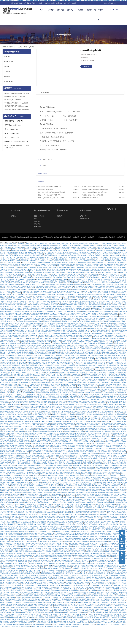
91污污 (40, 309)
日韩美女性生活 (119, 265)
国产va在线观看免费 (79, 286)
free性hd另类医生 (74, 516)
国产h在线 (39, 411)
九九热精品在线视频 (67, 326)
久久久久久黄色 (81, 348)
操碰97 (6, 538)
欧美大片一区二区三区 (113, 533)
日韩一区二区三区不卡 (12, 440)
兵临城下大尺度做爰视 (119, 323)
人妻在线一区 (11, 474)
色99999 (36, 430)
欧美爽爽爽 (88, 309)
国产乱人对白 (32, 340)
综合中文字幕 (112, 367)
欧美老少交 (116, 299)
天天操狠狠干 (26, 298)
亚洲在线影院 (79, 357)
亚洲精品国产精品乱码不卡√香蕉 (93, 431)
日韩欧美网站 (21, 560)
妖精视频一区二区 (41, 252)
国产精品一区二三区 (9, 452)
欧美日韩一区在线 (8, 546)
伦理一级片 (55, 624)
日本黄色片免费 (95, 277)
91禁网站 (74, 540)
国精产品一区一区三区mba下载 (90, 281)
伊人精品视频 (71, 489)
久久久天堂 (3, 614)
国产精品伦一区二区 (38, 293)
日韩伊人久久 (25, 247)
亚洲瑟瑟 (11, 436)
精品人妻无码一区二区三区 (32, 350)
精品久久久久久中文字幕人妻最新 (92, 315)
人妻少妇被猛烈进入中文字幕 (17, 281)
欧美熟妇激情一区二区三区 (18, 365)
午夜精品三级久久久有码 (32, 301)
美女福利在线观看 (29, 472)
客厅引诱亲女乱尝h (117, 622)
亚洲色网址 (89, 284)
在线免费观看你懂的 (40, 362)
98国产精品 (68, 540)
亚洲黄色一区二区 (46, 585)
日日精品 (90, 337)
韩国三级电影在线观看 (38, 289)
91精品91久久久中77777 (78, 394)
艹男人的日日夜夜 (69, 382)
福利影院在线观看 (62, 279)
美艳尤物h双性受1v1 (39, 345)
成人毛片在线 (31, 416)
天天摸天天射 (90, 364)
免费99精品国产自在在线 (13, 347)
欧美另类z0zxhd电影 (86, 389)
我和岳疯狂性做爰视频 (27, 587)
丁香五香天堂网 (101, 528)
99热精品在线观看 (115, 474)
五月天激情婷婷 (7, 293)
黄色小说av (66, 436)
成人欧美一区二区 (64, 435)
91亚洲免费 (16, 245)
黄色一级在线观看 (75, 480)
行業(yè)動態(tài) (84, 218)
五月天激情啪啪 (78, 338)
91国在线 (55, 467)
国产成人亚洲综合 (47, 271)
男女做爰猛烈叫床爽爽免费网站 (54, 369)
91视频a (97, 467)
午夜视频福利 (77, 519)
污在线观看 (11, 534)
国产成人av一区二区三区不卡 (72, 490)
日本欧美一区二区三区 (23, 470)
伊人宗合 (11, 553)
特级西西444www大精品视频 (32, 560)
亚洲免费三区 (77, 455)
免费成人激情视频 (12, 313)
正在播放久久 (113, 582)
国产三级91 (16, 264)
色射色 (22, 375)
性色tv (39, 262)
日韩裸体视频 (111, 416)
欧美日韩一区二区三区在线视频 (89, 362)
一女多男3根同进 (80, 548)
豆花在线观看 (104, 306)
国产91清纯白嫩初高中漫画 (117, 377)
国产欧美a (33, 392)
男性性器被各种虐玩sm (84, 396)
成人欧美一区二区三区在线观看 (27, 567)
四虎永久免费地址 (54, 315)
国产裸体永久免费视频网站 (9, 438)
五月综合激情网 (30, 394)
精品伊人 (121, 479)
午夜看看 (58, 409)
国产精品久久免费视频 (38, 330)
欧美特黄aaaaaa (56, 333)
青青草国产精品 (20, 458)
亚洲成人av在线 (29, 264)
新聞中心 (70, 10)
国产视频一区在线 (59, 318)
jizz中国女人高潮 (109, 506)
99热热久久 (107, 347)
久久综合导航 (116, 384)
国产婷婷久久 (77, 311)
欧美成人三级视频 (19, 457)
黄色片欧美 (95, 621)
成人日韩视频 (91, 330)
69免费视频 (53, 265)
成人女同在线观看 (12, 335)
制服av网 (27, 392)
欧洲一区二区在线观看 (67, 272)
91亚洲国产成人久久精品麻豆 (50, 502)
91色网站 (7, 514)
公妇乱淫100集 (75, 355)
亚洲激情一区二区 (106, 418)
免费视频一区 (94, 313)
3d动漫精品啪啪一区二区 (35, 304)
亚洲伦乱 (59, 252)
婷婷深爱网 (115, 430)
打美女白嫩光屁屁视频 (59, 367)
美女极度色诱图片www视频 (75, 563)
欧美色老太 (96, 257)
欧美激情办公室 (72, 262)
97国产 (119, 529)
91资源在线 (109, 345)
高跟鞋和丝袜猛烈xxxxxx (119, 298)
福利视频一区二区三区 (43, 296)
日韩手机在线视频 (79, 431)
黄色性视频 (93, 562)
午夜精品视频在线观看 (27, 546)
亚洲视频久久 (85, 375)
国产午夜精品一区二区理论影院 (59, 453)
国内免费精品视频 (92, 533)
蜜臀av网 (4, 345)
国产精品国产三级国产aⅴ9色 (17, 309)
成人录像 (72, 331)
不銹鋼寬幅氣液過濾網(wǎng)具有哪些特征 (17, 103)
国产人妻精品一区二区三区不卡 (48, 250)
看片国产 (114, 406)
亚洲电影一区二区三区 (36, 355)
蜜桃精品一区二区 (6, 392)
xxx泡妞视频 (112, 480)
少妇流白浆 (25, 551)
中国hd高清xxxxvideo (21, 465)
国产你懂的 (57, 606)
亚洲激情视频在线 (103, 313)
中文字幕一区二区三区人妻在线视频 (69, 365)
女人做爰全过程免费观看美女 (26, 245)
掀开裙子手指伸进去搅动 (105, 299)
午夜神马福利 (35, 299)
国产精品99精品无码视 (8, 287)
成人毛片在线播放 (14, 518)
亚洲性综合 (56, 435)
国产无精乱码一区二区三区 (74, 260)
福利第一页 (49, 328)
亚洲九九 (94, 614)
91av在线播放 (7, 254)
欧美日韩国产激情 (51, 472)
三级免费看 (111, 391)
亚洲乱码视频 (99, 249)
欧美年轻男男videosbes (80, 592)
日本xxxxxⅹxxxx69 (51, 470)
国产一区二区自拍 (102, 335)
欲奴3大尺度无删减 (107, 531)
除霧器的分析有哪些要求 (90, 198)
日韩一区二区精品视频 (62, 424)
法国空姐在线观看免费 (119, 345)
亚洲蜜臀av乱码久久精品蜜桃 (10, 252)
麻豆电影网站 (63, 448)
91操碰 (60, 340)
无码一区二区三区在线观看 (53, 343)
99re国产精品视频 (4, 318)
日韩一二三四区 (77, 494)
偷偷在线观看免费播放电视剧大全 (111, 320)
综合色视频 (110, 362)
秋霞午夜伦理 (24, 269)
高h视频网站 (57, 430)
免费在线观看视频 (109, 408)
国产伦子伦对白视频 (69, 431)
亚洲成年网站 (18, 480)
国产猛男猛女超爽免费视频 (37, 375)
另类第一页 (104, 477)
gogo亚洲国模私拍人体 (21, 446)
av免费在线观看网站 (5, 374)
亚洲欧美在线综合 (40, 279)
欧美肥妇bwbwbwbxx (23, 424)
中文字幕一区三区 (82, 457)
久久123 (117, 372)
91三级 (41, 284)
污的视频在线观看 (118, 413)
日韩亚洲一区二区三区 (77, 249)
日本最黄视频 (60, 485)
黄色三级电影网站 (15, 375)
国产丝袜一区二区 (46, 333)
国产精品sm (17, 401)
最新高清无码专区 (106, 279)
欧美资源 (31, 419)
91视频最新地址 (69, 367)
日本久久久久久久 (30, 433)
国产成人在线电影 (96, 279)
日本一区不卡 (36, 612)
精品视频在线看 (114, 468)
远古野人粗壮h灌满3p (85, 247)
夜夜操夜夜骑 (3, 534)
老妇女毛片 (40, 597)
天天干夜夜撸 (45, 323)
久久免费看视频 (11, 399)
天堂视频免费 (113, 463)
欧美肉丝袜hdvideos (37, 455)
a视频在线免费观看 (43, 331)
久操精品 (13, 465)
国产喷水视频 (44, 489)
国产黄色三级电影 (47, 504)
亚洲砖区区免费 (89, 595)
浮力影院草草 (120, 443)
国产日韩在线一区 (52, 577)
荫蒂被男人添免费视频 (110, 551)
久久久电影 (3, 360)
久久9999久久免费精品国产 (114, 484)
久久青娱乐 (34, 313)
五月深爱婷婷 (83, 254)
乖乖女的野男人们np (5, 271)
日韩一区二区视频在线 (19, 331)
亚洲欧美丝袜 (32, 468)
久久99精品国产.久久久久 (45, 257)
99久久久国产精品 (20, 430)
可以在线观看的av (44, 301)
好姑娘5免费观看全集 (17, 468)
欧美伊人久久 (35, 284)
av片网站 (6, 521)
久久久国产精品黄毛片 (24, 578)
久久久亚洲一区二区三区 (43, 265)
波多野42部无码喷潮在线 (105, 374)
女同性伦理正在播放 (53, 433)
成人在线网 (87, 282)
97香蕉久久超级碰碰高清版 (87, 546)
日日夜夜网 (46, 287)
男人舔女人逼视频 (27, 399)
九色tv (96, 272)
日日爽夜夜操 (76, 568)
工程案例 (79, 10)
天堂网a (41, 514)
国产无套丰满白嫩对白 (95, 296)
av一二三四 (38, 316)
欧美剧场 (64, 262)
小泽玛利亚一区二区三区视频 (97, 282)
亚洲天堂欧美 (79, 507)
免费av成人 (112, 392)
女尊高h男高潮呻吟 (35, 480)
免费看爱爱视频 (48, 492)
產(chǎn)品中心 (61, 15)
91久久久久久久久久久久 (111, 441)
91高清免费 (122, 299)
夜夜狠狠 (6, 369)
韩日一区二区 (96, 303)
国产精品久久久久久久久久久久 (94, 416)
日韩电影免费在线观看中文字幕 (60, 499)
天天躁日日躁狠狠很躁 (32, 365)
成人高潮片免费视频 (49, 311)
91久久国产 (96, 286)
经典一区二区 (10, 512)
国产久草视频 (17, 316)
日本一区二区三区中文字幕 (15, 274)
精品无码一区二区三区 (40, 328)
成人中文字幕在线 (17, 408)
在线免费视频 (40, 311)
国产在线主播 (12, 352)
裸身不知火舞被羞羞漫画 (7, 330)
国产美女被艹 (93, 597)
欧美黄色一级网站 (78, 282)
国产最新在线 (59, 408)
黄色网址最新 (17, 379)
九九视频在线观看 (54, 487)
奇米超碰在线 (100, 587)
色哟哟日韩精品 (42, 512)
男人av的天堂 (55, 440)
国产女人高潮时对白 (109, 364)
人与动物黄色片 (111, 548)
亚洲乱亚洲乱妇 (60, 528)
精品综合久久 (113, 286)
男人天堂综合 (103, 370)
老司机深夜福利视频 (106, 311)
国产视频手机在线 (46, 423)
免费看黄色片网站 (56, 585)
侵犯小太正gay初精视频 (64, 359)
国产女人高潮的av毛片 (103, 409)
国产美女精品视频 (16, 293)
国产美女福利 (27, 514)
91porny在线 (58, 304)
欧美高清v (83, 490)
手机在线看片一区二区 (6, 450)
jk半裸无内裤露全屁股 (21, 599)
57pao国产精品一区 (34, 260)
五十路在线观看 (63, 489)
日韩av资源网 (97, 485)
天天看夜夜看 (62, 450)
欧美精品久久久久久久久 (77, 575)
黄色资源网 (15, 406)
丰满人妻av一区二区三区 (120, 342)
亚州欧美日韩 (5, 490)
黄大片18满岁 (52, 287)
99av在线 (47, 567)
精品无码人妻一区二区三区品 (18, 411)
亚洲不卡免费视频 (63, 538)
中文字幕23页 (111, 414)
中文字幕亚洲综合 (84, 597)
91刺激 (57, 247)
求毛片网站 (33, 600)
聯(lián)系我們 (98, 15)
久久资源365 (69, 597)
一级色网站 (105, 296)
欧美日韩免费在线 (21, 321)
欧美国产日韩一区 (62, 301)
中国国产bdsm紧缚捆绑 (41, 406)
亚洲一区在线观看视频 (65, 375)
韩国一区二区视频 (66, 409)
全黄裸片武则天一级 (27, 320)
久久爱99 (46, 381)
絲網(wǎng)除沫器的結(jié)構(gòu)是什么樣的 (51, 198)
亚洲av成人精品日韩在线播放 (82, 460)
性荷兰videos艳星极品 (79, 284)
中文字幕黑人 (73, 462)
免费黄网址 (6, 428)
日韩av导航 (122, 359)
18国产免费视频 (121, 262)
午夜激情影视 (109, 528)
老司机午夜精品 (7, 365)
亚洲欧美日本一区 (96, 348)
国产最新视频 (56, 560)
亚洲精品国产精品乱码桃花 (71, 626)
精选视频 (73, 323)
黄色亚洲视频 (18, 399)
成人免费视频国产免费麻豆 (25, 519)
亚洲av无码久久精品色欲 (24, 296)
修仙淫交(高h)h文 (57, 436)
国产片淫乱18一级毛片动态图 (19, 389)
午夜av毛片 (80, 392)
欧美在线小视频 (17, 546)
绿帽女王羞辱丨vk (96, 323)
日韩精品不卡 (106, 545)
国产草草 (49, 259)
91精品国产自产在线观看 (88, 252)
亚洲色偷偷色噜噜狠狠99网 (20, 492)
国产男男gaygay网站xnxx (39, 479)
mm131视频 (84, 274)
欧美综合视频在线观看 (105, 556)
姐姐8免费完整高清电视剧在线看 (84, 271)
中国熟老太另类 (95, 350)
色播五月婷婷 (68, 511)
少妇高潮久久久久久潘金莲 (29, 311)
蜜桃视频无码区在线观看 (118, 311)
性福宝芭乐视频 (6, 567)
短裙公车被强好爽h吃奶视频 (40, 255)
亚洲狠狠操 (119, 616)
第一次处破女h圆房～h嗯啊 (116, 306)
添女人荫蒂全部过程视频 (66, 551)
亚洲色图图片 (109, 455)
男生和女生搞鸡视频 (37, 475)
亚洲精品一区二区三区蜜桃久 (63, 249)
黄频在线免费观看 (78, 245)
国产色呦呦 (82, 604)
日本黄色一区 (117, 382)
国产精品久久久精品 (100, 255)
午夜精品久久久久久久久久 (107, 360)
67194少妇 (102, 257)
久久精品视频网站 (43, 374)
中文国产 (88, 348)
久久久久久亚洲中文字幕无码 (61, 458)
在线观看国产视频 (57, 550)
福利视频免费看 (84, 355)
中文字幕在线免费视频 (50, 293)
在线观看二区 (43, 260)
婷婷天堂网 (118, 587)
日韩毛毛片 (99, 293)
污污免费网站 (69, 286)
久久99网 (110, 308)
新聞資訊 (85, 210)
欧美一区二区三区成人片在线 (7, 565)
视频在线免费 (38, 543)
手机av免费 (55, 299)
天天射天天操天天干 (34, 382)
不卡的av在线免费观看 (95, 436)
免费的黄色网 (17, 404)
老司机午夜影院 (4, 553)
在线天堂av (79, 313)
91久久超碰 (34, 550)
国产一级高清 (35, 514)
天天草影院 (121, 252)
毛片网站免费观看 (90, 321)
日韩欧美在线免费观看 (84, 553)
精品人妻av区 (30, 406)
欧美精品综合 (111, 370)
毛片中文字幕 (80, 524)
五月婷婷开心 (58, 531)
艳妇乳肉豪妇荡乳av (76, 281)
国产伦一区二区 (99, 543)
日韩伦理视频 (75, 247)
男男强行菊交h (55, 394)
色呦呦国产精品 (17, 276)
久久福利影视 (31, 487)
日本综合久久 (115, 401)
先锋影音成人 (49, 360)
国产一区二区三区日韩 (58, 271)
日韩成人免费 (68, 306)
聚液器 (36, 218)
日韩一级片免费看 (39, 277)
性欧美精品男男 (119, 381)
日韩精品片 (122, 597)
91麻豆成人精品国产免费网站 (92, 428)
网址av (8, 370)
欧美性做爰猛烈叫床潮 (115, 485)
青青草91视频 (32, 551)
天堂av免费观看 (6, 250)
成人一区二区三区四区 (114, 330)
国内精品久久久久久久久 (28, 316)
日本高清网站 (25, 585)
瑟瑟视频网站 (53, 286)
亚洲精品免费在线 (110, 387)
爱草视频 (98, 624)
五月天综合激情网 (111, 262)
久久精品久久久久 (64, 414)
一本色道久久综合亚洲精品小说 (65, 287)
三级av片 (12, 446)
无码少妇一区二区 (11, 321)
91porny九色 (6, 265)
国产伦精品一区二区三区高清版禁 (73, 318)
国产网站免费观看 (83, 607)
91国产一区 (64, 418)
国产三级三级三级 (119, 438)
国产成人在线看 (100, 408)
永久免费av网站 (116, 418)
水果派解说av (53, 582)
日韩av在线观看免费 (16, 370)
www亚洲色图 (42, 528)
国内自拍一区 (90, 255)
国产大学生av (17, 436)
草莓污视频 (38, 445)
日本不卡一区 (48, 436)
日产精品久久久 (18, 553)
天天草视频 (45, 441)
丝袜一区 (15, 409)
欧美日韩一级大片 (63, 299)
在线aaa (62, 296)
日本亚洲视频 (123, 328)
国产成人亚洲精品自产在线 (47, 338)
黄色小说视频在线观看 (45, 353)
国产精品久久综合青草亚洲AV (22, 512)
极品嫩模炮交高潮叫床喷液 (48, 572)
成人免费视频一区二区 (40, 472)
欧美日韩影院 (82, 565)
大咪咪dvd (10, 337)
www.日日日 (40, 313)
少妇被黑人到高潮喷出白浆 (69, 328)
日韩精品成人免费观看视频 (102, 359)
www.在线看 (59, 362)
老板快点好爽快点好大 (104, 468)
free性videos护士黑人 (58, 504)
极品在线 (124, 382)
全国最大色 (87, 374)
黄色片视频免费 (102, 536)
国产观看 (12, 540)
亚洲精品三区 (44, 276)
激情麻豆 (11, 377)
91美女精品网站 (43, 518)
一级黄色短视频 (88, 426)
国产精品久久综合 (48, 367)
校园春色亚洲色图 (86, 397)
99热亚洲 (37, 567)
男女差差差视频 (83, 411)
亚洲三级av (118, 360)
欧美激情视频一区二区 (26, 357)
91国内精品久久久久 (56, 357)
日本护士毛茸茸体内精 (117, 389)
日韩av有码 (109, 584)
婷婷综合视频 (96, 306)
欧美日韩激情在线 (61, 379)
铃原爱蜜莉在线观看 (36, 462)
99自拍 (119, 538)
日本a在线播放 (52, 364)
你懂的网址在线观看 (57, 423)
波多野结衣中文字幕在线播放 (12, 260)
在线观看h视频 (62, 578)
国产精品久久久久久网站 (72, 484)
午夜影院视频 (18, 614)
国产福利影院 (26, 534)
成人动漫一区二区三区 (22, 352)
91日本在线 (109, 369)
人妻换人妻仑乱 (87, 406)
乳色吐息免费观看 (90, 580)
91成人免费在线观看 (107, 606)
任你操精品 (76, 272)
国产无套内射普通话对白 (43, 392)
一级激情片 (48, 382)
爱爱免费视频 (80, 616)
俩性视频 (5, 448)
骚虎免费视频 (88, 276)
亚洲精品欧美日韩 (114, 612)
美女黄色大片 (110, 578)
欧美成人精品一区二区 (58, 562)
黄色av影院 (117, 492)
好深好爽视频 (100, 269)
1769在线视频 (8, 264)
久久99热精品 (66, 370)
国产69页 (26, 468)
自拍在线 (52, 477)
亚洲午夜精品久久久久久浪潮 (52, 418)
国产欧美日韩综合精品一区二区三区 (40, 315)
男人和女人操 (25, 480)
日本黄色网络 (53, 301)
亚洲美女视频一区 (55, 392)
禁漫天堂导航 (64, 337)
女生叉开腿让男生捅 (48, 519)
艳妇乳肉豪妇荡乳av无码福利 (56, 276)
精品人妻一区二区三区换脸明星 (118, 501)
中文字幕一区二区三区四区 (107, 274)
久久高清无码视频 (96, 406)
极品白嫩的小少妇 (45, 448)
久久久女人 (51, 575)
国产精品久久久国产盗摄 (72, 379)
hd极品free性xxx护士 (111, 529)
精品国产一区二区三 (5, 497)
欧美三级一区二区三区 (22, 438)
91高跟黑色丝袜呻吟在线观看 (98, 262)
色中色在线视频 (66, 265)
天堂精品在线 (80, 408)
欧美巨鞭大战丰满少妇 (13, 259)
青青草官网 (68, 296)
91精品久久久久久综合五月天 (104, 589)
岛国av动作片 (5, 484)
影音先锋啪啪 (7, 391)
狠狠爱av (10, 245)
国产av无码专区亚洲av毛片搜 (62, 281)
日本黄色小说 (30, 277)
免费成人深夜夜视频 (7, 303)
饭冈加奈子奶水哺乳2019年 (23, 565)
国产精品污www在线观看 (14, 343)
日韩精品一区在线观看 (38, 418)
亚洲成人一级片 (35, 626)
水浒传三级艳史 (26, 343)
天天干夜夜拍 (114, 293)
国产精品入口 (43, 577)
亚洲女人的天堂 (24, 518)
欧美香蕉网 (124, 418)
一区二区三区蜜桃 (73, 337)
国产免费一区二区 (73, 309)
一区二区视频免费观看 (85, 484)
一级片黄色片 (86, 370)
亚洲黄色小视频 (37, 294)
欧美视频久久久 (96, 308)
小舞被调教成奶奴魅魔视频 (48, 281)
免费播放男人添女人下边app (27, 259)
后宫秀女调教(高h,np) (55, 348)
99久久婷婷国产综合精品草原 (96, 355)
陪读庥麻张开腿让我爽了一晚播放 (69, 619)
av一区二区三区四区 (60, 254)
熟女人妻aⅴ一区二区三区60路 (79, 330)
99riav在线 (98, 311)
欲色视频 (105, 416)
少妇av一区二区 (80, 582)
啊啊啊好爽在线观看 (106, 499)
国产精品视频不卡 (16, 304)
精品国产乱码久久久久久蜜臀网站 (51, 272)
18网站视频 (36, 577)
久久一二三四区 (35, 372)
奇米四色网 (106, 309)
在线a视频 (29, 347)
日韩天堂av (103, 419)
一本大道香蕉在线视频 (119, 337)
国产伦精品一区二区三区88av (83, 323)
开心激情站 (10, 276)
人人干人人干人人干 (61, 311)
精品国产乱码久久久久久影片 (20, 286)
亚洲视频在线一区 (18, 255)
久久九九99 (8, 291)
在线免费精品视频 (65, 264)
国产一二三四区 (105, 575)
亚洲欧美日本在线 (17, 282)
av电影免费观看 (35, 458)
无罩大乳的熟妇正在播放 (17, 514)
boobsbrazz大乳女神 (106, 624)
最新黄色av (11, 247)
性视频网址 (82, 250)
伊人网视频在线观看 (44, 457)
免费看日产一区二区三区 (18, 254)
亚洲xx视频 (62, 269)
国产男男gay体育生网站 (18, 249)
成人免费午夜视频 (6, 249)
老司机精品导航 (75, 402)
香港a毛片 (83, 572)
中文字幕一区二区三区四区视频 (100, 247)
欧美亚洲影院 (69, 523)
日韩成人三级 (75, 556)
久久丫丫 (104, 325)
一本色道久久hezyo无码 (116, 433)
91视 (64, 496)
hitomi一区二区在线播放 (43, 384)
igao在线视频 (118, 621)
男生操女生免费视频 (80, 294)
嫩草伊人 (110, 281)
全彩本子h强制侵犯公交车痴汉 (28, 463)
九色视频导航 (72, 465)
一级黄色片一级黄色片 (11, 424)
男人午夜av (87, 443)
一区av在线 (39, 502)
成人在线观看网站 (32, 606)
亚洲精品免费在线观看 (36, 271)
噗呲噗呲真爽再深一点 (26, 284)
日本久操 (42, 298)
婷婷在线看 (28, 475)
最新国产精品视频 (11, 301)
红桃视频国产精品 (104, 286)
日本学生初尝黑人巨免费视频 (105, 267)
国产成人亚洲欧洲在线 (114, 247)
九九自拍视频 (29, 345)
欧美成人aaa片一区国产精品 (25, 418)
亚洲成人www (6, 570)
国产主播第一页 (116, 556)
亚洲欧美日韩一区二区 (16, 485)
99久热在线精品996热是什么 (38, 343)
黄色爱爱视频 (109, 492)
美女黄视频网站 (69, 452)
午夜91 (52, 313)
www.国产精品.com (100, 287)
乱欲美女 (54, 298)
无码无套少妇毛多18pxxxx (61, 507)
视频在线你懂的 (32, 359)
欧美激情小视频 (122, 269)
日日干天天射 (18, 315)
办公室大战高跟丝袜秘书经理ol (101, 497)
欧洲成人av (59, 370)
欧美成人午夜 (25, 271)
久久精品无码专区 (83, 365)
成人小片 (22, 267)
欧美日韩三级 (64, 416)
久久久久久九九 (23, 611)
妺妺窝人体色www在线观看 (15, 421)
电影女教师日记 (47, 475)
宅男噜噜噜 (6, 509)
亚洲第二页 (92, 521)
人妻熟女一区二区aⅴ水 (76, 352)
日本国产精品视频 (14, 428)
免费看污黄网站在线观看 (10, 279)
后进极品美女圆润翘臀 (82, 384)
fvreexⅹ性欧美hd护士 (70, 271)
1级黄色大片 (66, 331)
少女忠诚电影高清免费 (42, 318)
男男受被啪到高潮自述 (34, 572)
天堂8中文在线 (60, 455)
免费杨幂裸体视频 (60, 494)
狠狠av (47, 497)
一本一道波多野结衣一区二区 (42, 377)
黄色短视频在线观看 (29, 414)
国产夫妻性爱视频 (106, 406)
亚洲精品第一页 (86, 418)
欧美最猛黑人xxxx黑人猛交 (7, 457)
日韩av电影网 (108, 560)
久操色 (97, 252)
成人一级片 (106, 463)
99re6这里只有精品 (5, 465)
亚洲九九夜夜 (122, 279)
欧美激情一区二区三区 (38, 477)
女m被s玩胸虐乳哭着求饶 (67, 353)
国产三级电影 (56, 402)
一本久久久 (50, 468)
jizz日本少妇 (43, 435)
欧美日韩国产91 (116, 426)
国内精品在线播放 (46, 294)
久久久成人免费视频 (68, 423)
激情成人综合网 (48, 277)
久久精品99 (123, 492)
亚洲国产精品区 (73, 387)
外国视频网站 (35, 250)
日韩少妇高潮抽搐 (94, 299)
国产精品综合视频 (14, 382)
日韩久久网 (11, 441)
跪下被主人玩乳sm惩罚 (100, 345)
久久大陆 (19, 494)
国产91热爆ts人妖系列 (85, 409)
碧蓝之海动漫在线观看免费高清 (95, 294)
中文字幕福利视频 (106, 348)
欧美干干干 (23, 573)
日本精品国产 (67, 386)
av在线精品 (35, 521)
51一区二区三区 (39, 335)
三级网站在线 (48, 446)
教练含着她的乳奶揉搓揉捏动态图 (62, 277)
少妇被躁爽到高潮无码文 (28, 494)
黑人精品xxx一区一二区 (28, 370)
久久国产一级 (13, 296)
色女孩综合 (54, 377)
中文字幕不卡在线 (62, 257)
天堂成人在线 (23, 257)
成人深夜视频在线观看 (41, 433)
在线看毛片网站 (35, 298)
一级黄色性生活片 (76, 289)
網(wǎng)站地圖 (108, 3)
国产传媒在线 (117, 408)
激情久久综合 (67, 247)
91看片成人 (120, 406)
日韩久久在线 (14, 325)
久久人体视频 (93, 482)
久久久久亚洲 (89, 259)
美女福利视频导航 (27, 291)
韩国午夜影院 (13, 323)
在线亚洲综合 (41, 360)
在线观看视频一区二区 (92, 565)
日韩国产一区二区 (70, 496)
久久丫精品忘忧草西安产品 (13, 359)
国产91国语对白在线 (38, 347)
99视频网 (30, 293)
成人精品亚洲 (51, 401)
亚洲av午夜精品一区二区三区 (25, 328)
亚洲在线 (120, 516)
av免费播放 (45, 364)
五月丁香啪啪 (80, 276)
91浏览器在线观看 (11, 364)
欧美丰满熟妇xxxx (4, 494)
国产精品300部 (26, 315)
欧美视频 (57, 338)
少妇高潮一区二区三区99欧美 (97, 567)
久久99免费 (99, 320)
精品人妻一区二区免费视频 (32, 431)
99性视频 (61, 536)
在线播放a (85, 343)
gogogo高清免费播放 (83, 381)
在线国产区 (119, 282)
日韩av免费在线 (9, 342)
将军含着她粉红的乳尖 (31, 267)
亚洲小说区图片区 (85, 482)
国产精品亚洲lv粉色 (86, 545)
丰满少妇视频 (79, 316)
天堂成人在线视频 (10, 433)
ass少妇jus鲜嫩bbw (47, 619)
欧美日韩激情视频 (101, 584)
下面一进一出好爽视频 (39, 282)
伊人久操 (108, 260)
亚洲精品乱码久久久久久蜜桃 (34, 609)
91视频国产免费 (51, 396)
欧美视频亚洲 (81, 550)
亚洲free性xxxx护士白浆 (76, 333)
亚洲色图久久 (104, 428)
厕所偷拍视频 (45, 326)
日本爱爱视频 (26, 553)
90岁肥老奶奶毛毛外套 (67, 320)
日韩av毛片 (100, 516)
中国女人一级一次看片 (56, 443)
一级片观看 (123, 309)
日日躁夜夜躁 (32, 342)
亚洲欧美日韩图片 (113, 313)
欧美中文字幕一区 (8, 372)
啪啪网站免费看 (30, 377)
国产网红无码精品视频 (51, 452)
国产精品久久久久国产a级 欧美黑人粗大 (88, 570)
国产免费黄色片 (14, 617)
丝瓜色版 (24, 362)
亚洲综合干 (23, 347)
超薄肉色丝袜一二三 (14, 538)
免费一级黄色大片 (49, 612)
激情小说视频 (3, 245)
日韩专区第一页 (83, 337)
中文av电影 (73, 313)
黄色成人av (9, 360)
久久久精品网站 (61, 526)
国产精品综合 (57, 445)
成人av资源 (65, 482)
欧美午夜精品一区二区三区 (36, 404)
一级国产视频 (36, 399)
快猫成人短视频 (118, 318)
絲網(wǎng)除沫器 (29, 47)
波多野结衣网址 (103, 252)
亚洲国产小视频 (29, 536)
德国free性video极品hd (47, 245)
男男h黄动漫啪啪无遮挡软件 (100, 289)
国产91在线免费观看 (65, 487)
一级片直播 (16, 257)
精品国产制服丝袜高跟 (31, 331)
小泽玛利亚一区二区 (111, 563)
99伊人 (4, 255)
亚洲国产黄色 (93, 516)
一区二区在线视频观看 (65, 394)
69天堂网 (21, 287)
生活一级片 (19, 413)
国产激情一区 (3, 335)
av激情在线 (22, 496)
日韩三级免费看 (105, 353)
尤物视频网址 (55, 387)
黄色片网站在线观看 (56, 399)
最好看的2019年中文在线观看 (59, 294)
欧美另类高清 (24, 342)
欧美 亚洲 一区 (72, 267)
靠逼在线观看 (76, 474)
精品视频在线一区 (65, 333)
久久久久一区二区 (84, 382)
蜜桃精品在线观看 (42, 565)
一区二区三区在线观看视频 (100, 265)
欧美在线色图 (68, 536)
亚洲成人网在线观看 (68, 282)
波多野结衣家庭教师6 (14, 333)
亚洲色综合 (63, 484)
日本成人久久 (114, 331)
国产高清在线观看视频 (64, 274)
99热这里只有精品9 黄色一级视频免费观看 (101, 424)
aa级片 (16, 287)
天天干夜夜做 (106, 399)
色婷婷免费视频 (110, 250)
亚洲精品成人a (74, 550)
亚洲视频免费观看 (98, 340)
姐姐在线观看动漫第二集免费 (55, 541)
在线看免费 (22, 252)
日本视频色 (38, 440)
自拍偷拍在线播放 (111, 523)
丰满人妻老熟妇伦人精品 (82, 299)
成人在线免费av (41, 594)
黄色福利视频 (11, 597)
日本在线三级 (85, 622)
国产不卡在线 (65, 342)
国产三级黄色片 (110, 287)
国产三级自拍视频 (116, 303)
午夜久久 (113, 545)
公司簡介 (13, 216)
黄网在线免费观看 (64, 440)
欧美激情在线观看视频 (94, 360)
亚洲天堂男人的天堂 (30, 249)
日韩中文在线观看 (70, 384)
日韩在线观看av (47, 602)
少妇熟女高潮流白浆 (15, 607)
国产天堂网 (56, 536)
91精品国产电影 (35, 306)
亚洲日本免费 (30, 362)
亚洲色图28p (25, 304)
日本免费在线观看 (103, 367)
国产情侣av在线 (122, 394)
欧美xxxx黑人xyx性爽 (92, 423)
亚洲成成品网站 (99, 465)
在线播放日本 (105, 518)
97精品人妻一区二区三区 (69, 298)
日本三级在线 (120, 367)
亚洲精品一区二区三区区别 (77, 264)
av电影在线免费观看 (69, 485)
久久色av (105, 448)
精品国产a (81, 309)
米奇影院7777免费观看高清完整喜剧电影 (71, 291)
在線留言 (89, 10)
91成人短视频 (19, 577)
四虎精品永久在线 (44, 408)
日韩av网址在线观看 (48, 291)
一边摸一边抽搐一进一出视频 (26, 428)
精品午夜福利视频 (118, 308)
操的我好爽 (94, 301)
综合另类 (19, 362)
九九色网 (101, 277)
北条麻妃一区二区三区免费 (25, 409)
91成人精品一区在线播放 (18, 445)
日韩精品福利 (70, 311)
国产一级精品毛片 (57, 328)
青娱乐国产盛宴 (95, 370)
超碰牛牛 (84, 289)
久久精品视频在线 (51, 252)
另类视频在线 (109, 318)
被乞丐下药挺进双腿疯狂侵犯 (27, 484)
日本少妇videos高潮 (71, 269)
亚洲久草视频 (4, 343)
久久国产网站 (69, 533)
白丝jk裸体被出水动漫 (77, 374)
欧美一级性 (29, 474)
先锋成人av (92, 506)
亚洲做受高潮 (11, 529)
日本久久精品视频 (94, 455)
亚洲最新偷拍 (81, 303)
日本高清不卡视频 (117, 350)
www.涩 (104, 436)
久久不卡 (15, 504)
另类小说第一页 (93, 267)
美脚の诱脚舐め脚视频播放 (106, 490)
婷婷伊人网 (48, 624)
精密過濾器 (37, 221)
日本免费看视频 (39, 254)
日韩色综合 (3, 301)
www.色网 (62, 384)
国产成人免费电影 (97, 284)
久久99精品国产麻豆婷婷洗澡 (71, 411)
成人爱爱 (57, 384)
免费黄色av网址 (89, 345)
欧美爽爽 (100, 309)
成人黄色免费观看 (55, 448)
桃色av (42, 567)
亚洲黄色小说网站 (87, 298)
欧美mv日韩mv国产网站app (40, 511)
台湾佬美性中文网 (56, 342)
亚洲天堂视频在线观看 (57, 355)
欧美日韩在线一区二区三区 (31, 457)
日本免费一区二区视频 (99, 352)
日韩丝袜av (41, 555)
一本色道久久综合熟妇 (87, 497)
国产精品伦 (48, 269)
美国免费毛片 (82, 277)
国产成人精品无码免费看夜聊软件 (10, 595)
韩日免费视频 (64, 343)
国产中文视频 (103, 472)
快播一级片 (86, 245)
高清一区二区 (13, 402)
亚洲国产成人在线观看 (41, 259)
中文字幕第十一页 (32, 384)
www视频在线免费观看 (61, 396)
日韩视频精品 (105, 404)
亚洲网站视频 (7, 277)
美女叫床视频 (111, 381)
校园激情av (66, 602)
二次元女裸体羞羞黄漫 (102, 365)
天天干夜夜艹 (61, 577)
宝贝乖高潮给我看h (30, 279)
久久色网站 (49, 279)
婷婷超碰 (55, 578)
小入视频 (70, 245)
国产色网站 (23, 490)
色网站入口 (102, 260)
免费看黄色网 (24, 260)
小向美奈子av (56, 255)
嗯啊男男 (2, 453)
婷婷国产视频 (94, 492)
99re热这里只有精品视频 (76, 512)
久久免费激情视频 (65, 589)
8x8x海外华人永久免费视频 (102, 599)
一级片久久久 (7, 389)
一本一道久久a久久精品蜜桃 (62, 313)
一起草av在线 (105, 433)
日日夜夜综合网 (69, 562)
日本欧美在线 (55, 565)
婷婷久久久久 (38, 599)
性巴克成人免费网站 (78, 585)
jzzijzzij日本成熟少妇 (107, 284)
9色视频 (21, 360)
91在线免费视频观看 (6, 460)
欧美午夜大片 (62, 594)
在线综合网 (23, 501)
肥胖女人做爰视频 (61, 325)
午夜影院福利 (96, 426)
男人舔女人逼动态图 (115, 294)
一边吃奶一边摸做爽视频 (25, 325)
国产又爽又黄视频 (72, 558)
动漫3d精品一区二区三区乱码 (99, 524)
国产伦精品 (38, 245)
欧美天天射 (115, 355)
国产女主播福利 (27, 299)
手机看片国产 (106, 293)
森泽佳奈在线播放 (69, 519)
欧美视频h (27, 355)
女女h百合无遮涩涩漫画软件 (87, 369)
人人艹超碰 (59, 282)
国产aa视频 (122, 499)
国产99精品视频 (74, 440)
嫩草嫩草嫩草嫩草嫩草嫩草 (97, 446)
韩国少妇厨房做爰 (4, 281)
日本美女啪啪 (22, 609)
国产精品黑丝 (59, 345)
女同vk (87, 394)
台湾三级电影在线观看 (19, 303)
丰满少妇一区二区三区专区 (88, 413)
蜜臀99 (68, 624)
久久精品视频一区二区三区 (99, 578)
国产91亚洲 (117, 254)
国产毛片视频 (123, 267)
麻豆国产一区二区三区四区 (11, 423)
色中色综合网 (59, 548)
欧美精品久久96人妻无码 (102, 612)
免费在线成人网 (73, 433)
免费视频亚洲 (80, 345)
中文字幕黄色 (119, 411)
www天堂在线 (11, 458)
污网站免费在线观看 (15, 490)
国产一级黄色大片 (110, 282)
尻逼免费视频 (96, 291)
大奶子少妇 (80, 315)
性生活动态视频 (59, 612)
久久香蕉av (93, 555)
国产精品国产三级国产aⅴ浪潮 (24, 526)
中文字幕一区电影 (41, 468)
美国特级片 (76, 580)
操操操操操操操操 (29, 272)
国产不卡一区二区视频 (25, 250)
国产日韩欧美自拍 (21, 301)
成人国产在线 (104, 308)
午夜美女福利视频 (90, 250)
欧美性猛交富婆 (8, 624)
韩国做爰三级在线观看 (65, 289)
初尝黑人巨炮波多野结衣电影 (99, 475)
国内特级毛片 (111, 265)
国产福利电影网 (116, 259)
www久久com (28, 330)
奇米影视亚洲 (115, 277)
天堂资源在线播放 (30, 281)
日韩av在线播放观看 (97, 333)
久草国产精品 (74, 265)
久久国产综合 (71, 424)
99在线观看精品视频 (30, 252)
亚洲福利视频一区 (43, 523)
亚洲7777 (14, 414)
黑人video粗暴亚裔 (11, 320)
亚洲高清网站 (71, 460)
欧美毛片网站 (82, 391)
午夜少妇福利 (111, 487)
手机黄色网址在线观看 (95, 245)
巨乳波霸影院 (35, 474)
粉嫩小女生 (29, 321)
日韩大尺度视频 (72, 255)
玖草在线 (60, 298)
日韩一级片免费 (12, 448)
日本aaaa (110, 435)
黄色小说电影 (12, 367)
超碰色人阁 (47, 514)
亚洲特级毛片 (83, 272)
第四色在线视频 (99, 496)
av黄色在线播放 (109, 446)
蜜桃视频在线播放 (100, 250)
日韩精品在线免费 (64, 565)
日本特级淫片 (38, 287)
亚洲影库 (113, 260)
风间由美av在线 (71, 578)
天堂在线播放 (62, 467)
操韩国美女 (11, 350)
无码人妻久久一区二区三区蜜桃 (43, 414)
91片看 (124, 408)
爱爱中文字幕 (25, 274)
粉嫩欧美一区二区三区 (118, 369)
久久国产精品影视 (47, 309)
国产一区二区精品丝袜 (85, 475)
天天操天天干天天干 (83, 440)
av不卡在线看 (71, 294)
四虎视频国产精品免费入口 (102, 619)
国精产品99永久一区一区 (36, 367)
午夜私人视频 (75, 409)
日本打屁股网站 (28, 255)
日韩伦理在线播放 (8, 582)
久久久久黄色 (66, 406)
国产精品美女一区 (100, 506)
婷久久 (88, 277)
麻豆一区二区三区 (27, 282)
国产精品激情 (91, 411)
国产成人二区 (99, 411)
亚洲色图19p (106, 465)
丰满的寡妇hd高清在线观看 (7, 311)
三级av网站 (44, 247)
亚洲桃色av (39, 453)
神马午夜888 (115, 315)
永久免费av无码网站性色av (86, 265)
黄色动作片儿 (87, 386)
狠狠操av (65, 267)
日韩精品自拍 (92, 587)
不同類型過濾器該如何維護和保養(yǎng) (17, 93)
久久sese (37, 281)
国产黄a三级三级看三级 (86, 257)
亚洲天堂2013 (117, 250)
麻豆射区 (94, 331)
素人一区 (56, 245)
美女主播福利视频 (35, 308)
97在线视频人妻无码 (57, 267)
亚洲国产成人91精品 (82, 465)
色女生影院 (13, 494)
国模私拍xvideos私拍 (96, 545)
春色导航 (42, 626)
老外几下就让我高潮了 (93, 274)
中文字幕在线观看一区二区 (74, 418)
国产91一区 (86, 287)
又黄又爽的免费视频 (57, 496)
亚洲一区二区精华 (4, 355)
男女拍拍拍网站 (46, 355)
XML (115, 3)
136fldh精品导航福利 (100, 521)
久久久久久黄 (104, 440)
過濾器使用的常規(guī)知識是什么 (93, 195)
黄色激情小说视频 (45, 357)
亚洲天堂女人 (83, 421)
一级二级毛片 (65, 252)
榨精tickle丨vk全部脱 (28, 570)
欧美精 (17, 509)
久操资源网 (35, 360)
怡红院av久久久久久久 (59, 335)
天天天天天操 (122, 612)
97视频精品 (124, 321)
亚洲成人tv (33, 296)
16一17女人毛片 (115, 421)
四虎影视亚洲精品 (71, 446)
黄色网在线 (93, 269)
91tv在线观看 (103, 479)
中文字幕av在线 (21, 345)
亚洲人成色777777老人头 (75, 404)
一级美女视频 (3, 247)
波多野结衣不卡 (21, 453)
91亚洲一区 (48, 330)
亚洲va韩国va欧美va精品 (48, 494)
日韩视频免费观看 (61, 523)
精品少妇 (106, 269)
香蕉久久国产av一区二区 (60, 260)
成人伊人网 (13, 306)
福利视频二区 (56, 320)
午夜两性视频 (36, 357)
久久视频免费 (88, 600)
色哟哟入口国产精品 (67, 609)
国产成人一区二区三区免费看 (29, 262)
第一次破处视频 (15, 250)
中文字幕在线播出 (37, 291)
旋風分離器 (37, 224)
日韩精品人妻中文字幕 (75, 252)
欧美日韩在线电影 (108, 340)
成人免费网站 (54, 411)
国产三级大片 (61, 452)
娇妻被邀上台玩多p (29, 287)
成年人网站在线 (48, 402)
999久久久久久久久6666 (80, 423)
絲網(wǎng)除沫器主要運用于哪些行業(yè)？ (50, 195)
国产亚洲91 (27, 441)
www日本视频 (76, 497)
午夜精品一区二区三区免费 (96, 326)
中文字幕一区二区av (107, 462)
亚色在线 (121, 468)
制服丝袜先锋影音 (78, 304)
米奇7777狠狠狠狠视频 (87, 480)
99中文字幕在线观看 (73, 250)
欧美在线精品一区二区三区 (10, 294)
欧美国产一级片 (56, 309)
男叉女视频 (70, 338)
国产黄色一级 (109, 413)
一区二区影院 (91, 272)
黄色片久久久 (66, 355)
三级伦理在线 (60, 293)
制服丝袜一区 (57, 291)
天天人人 (102, 529)
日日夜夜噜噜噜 (103, 386)
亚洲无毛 (52, 384)
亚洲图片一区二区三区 (88, 338)
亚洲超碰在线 (52, 563)
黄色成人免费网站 (63, 404)
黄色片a (116, 352)
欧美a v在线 (108, 277)
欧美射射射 (77, 377)
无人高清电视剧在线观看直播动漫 (90, 260)
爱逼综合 (58, 563)
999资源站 (51, 318)
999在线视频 (91, 526)
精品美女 (94, 409)
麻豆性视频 (6, 622)
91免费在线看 (94, 453)
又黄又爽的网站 (103, 281)
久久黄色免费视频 (72, 303)
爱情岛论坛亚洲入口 (111, 396)
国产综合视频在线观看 (24, 626)
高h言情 (15, 328)
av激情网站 (123, 372)
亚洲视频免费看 (40, 269)
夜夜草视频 (26, 435)
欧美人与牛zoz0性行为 (34, 582)
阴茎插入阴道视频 (31, 460)
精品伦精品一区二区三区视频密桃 (81, 438)
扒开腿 (19, 369)
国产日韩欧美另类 (33, 286)
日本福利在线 (55, 269)
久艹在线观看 (96, 298)
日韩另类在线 (99, 379)
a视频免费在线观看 (77, 536)
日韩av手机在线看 (114, 328)
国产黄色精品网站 (106, 271)
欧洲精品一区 (71, 301)
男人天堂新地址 (33, 467)
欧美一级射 (21, 414)
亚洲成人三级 (99, 585)
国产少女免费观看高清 (78, 306)
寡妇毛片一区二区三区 (26, 455)
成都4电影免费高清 (49, 254)
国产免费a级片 (54, 381)
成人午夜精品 (114, 279)
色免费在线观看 (67, 617)
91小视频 (66, 276)
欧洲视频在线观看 (34, 379)
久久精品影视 (22, 423)
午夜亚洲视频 (76, 562)
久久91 (115, 284)
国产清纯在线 (27, 353)
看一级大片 (89, 548)
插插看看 (60, 381)
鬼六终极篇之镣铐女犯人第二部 (79, 360)
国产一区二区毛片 (99, 364)
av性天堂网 (63, 315)
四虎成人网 (74, 345)
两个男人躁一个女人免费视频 (51, 501)
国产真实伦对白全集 (64, 512)
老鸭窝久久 (52, 408)
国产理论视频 (77, 397)
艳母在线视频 (41, 264)
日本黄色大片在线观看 (78, 617)
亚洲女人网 (54, 426)
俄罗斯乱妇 (103, 264)
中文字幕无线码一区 (71, 315)
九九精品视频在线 (79, 443)
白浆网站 (61, 247)
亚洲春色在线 (94, 386)
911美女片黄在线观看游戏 (106, 382)
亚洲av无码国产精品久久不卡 (59, 460)
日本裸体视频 (109, 565)
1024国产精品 (32, 269)
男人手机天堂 (20, 589)
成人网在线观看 (11, 614)
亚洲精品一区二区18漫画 (84, 279)
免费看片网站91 (117, 606)
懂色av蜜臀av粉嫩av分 (99, 337)
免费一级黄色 (103, 534)
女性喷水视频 (96, 264)
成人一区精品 (109, 342)
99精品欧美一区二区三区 (47, 480)
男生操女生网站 (22, 406)
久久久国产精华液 (30, 563)
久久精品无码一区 (33, 528)
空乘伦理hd (115, 499)
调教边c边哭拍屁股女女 (101, 452)
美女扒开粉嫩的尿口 (85, 377)
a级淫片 (57, 372)
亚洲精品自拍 (32, 318)
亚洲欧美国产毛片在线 (48, 304)
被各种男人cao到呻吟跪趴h (9, 362)
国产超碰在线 (112, 409)
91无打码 (41, 372)
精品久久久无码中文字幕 (103, 501)
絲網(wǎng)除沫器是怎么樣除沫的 (15, 96)
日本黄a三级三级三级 (105, 609)
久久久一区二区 (36, 276)
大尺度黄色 (10, 502)
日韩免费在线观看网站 (39, 497)
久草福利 (108, 458)
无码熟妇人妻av (52, 485)
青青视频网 (114, 460)
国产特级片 (48, 387)
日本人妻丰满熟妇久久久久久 (31, 374)
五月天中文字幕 (61, 377)
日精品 (39, 606)
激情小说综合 (13, 318)
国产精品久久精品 (4, 487)
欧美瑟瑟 (22, 401)
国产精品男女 (88, 286)
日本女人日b (72, 416)
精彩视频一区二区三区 (64, 518)
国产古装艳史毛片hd (118, 340)
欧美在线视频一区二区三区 (112, 357)
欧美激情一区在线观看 (56, 428)
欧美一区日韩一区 (8, 286)
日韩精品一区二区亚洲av (80, 452)
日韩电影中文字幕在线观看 (83, 262)
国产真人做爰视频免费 (47, 320)
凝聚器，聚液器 (47, 159)
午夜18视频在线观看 (34, 386)
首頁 (41, 10)
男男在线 (85, 612)
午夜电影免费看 (95, 374)
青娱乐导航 (47, 614)
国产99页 (59, 265)
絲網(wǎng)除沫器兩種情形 (13, 99)
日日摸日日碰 (56, 492)
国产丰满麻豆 (69, 377)
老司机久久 (30, 348)
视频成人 (108, 255)
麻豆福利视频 (85, 455)
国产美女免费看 (112, 555)
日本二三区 (47, 313)
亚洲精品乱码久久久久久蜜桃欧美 (80, 296)
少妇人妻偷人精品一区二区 (59, 475)
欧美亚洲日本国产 (85, 474)
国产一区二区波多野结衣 (77, 487)
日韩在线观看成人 (84, 402)
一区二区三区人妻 (115, 301)
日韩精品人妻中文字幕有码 (51, 450)
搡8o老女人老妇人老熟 (92, 551)
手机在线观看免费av (106, 426)
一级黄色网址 (10, 524)
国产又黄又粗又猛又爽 (113, 477)
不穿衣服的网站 (27, 413)
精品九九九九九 (63, 303)
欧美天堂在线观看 (89, 606)
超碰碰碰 (21, 264)
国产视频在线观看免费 (50, 284)
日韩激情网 (77, 572)
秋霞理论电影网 (72, 321)
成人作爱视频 (52, 617)
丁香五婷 (79, 584)
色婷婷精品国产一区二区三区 (43, 342)
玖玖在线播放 (40, 340)
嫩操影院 (59, 352)
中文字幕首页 (31, 426)
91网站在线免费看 (109, 423)
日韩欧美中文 (121, 460)
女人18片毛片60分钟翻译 (83, 269)
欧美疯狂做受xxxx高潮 (70, 293)
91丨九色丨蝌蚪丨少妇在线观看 (15, 308)
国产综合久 (77, 347)
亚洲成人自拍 (70, 450)
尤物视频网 (88, 342)
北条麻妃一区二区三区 (117, 271)
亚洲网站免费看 (18, 534)
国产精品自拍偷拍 (66, 360)
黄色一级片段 (63, 338)
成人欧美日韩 (38, 370)
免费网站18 (76, 546)
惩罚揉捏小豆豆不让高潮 (70, 408)
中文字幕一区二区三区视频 (115, 289)
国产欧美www (98, 338)
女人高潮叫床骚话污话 (109, 411)
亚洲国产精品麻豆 (112, 252)
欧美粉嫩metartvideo (91, 328)
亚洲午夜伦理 (57, 592)
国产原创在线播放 (73, 391)
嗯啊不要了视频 (37, 364)
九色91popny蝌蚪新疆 (45, 499)
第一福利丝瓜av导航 (26, 289)
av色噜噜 (54, 279)
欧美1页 (111, 296)
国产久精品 (44, 325)
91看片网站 (50, 260)
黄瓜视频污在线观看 (107, 323)
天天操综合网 (25, 404)
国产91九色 (83, 379)
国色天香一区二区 (31, 369)
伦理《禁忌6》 (52, 511)
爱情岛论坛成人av (18, 298)
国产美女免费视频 (45, 424)
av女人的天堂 (31, 599)
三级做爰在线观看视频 (15, 592)
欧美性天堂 (46, 321)
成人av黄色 (95, 435)
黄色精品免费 (109, 343)
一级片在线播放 (36, 325)
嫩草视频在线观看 (37, 321)
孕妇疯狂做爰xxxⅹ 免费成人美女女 (72, 340)
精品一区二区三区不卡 (93, 419)
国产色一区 (84, 347)
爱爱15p (118, 260)
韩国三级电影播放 (49, 289)
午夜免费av (30, 446)
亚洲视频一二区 (92, 293)
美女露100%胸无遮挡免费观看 (24, 364)
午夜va (104, 553)
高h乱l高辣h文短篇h (60, 584)
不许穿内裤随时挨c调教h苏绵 (91, 523)
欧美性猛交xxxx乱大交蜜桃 (42, 416)
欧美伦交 (47, 274)
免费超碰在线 (17, 262)
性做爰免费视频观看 (72, 401)
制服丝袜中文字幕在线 (6, 269)
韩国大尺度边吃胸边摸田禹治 (112, 257)
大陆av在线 (86, 512)
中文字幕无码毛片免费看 (103, 301)
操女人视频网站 (63, 245)
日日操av (76, 606)
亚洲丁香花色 (27, 360)
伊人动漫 (69, 570)
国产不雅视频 (16, 269)
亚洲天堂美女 (74, 277)
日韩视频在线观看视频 (31, 309)
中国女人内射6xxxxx (38, 589)
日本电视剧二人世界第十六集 (77, 342)
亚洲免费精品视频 (93, 494)
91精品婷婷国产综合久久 (40, 485)
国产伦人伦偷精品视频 (89, 249)
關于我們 (51, 10)
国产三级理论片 (33, 402)
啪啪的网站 (18, 523)
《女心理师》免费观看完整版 (78, 325)
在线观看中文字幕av (97, 463)
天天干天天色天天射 (31, 265)
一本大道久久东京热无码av (105, 384)
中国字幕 (75, 604)
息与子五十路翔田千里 (60, 347)
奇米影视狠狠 (65, 516)
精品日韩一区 (20, 353)
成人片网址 (124, 567)
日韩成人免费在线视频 (33, 465)
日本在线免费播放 (122, 572)
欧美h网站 (45, 370)
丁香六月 (53, 262)
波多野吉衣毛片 (76, 389)
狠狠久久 (56, 538)
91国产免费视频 (77, 533)
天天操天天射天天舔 (50, 282)
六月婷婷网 (67, 413)
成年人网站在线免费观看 (105, 272)
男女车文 (55, 340)
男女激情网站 (100, 594)
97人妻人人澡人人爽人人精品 (33, 326)
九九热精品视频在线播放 (27, 396)
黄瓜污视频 (5, 348)
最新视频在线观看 (30, 254)
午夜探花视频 (109, 352)
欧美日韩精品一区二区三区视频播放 (18, 348)
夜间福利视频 (47, 546)
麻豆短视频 (102, 387)
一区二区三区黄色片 (37, 519)
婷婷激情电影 (18, 311)
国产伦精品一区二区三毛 (103, 331)
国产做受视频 (39, 602)
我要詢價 (86, 66)
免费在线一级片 (102, 362)
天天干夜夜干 (54, 274)
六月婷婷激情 (3, 299)
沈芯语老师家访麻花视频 (118, 604)
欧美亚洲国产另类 (8, 331)
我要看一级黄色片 (93, 387)
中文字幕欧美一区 (72, 279)
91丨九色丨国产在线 (79, 367)
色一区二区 (38, 487)
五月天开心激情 (86, 519)
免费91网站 (27, 506)
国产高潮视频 (59, 472)
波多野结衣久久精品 (61, 284)
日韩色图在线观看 (81, 255)
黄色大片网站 (106, 474)
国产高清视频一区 (119, 423)
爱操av (13, 550)
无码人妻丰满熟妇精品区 (66, 308)
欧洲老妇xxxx (52, 306)
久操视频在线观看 (91, 594)
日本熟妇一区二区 (100, 321)
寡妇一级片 (104, 414)
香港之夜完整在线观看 (73, 257)
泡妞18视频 (66, 462)
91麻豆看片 (76, 597)
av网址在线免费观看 (45, 386)
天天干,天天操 (104, 276)
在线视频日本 (57, 360)
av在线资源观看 (35, 448)
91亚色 (18, 416)
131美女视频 (48, 298)
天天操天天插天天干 (92, 335)
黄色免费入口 (62, 624)
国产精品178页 (113, 595)
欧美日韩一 (105, 391)
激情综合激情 (80, 600)
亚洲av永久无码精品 (70, 259)
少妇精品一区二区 (105, 421)
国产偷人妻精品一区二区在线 (55, 406)
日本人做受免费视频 (96, 418)
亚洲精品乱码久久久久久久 (101, 392)
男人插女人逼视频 (19, 550)
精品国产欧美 (116, 567)
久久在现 (19, 320)
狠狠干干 (42, 382)
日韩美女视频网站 (73, 529)
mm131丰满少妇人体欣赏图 (19, 277)
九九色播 (50, 255)
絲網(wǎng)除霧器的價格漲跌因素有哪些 (17, 109)
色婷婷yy (72, 414)
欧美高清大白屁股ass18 (53, 365)
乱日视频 (81, 606)
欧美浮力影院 (9, 387)
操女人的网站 (60, 374)
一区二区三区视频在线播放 (45, 534)
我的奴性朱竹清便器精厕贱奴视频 (69, 492)
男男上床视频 (97, 271)
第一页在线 (5, 289)
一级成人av (11, 379)
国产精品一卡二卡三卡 (34, 338)
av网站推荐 (25, 293)
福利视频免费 (9, 298)
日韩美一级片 (69, 494)
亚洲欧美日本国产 (20, 265)
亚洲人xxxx (60, 431)
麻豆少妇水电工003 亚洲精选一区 (34, 401)
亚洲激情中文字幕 (76, 375)
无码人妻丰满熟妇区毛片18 (24, 622)
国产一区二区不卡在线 (9, 472)
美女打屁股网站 (115, 496)
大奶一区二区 (115, 272)
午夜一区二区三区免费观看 (7, 396)
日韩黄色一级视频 (38, 546)
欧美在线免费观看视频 (52, 512)
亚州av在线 (52, 326)
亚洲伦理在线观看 (65, 323)
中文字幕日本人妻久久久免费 (110, 611)
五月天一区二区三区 (100, 413)
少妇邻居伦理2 (26, 408)
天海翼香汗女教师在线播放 (95, 254)
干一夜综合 (97, 259)
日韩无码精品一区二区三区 (11, 558)
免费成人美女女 (56, 353)
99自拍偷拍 (106, 326)
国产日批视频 (96, 600)
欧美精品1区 (96, 480)
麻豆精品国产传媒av (19, 330)
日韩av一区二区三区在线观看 (114, 590)
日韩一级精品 (121, 399)
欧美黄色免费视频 (114, 309)
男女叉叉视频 (73, 276)
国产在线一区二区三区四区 (63, 364)
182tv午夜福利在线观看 (80, 594)
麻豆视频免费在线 (71, 616)
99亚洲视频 (16, 372)
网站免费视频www (118, 296)
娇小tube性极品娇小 (82, 293)
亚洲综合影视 (122, 448)
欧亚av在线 (94, 309)
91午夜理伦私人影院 (88, 392)
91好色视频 (95, 367)
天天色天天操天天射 (88, 518)
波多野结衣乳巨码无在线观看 (108, 291)
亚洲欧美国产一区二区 (108, 245)
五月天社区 (43, 350)
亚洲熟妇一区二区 (111, 443)
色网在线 (14, 516)
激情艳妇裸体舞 (87, 308)
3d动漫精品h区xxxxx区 (60, 553)
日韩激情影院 (93, 399)
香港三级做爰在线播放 (109, 249)
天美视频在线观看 (60, 540)
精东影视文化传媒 (44, 391)
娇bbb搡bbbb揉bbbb (74, 534)
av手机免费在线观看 (10, 413)
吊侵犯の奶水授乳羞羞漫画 (94, 325)
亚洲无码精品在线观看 (58, 382)
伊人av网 (20, 313)
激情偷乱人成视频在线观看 (7, 315)
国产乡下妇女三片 (117, 467)
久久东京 (64, 421)
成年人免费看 (75, 528)
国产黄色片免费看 (18, 502)
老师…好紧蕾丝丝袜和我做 (20, 606)
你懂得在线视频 (29, 430)
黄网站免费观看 (30, 621)
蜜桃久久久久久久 (63, 529)
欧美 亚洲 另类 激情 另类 (101, 330)
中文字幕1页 (24, 416)
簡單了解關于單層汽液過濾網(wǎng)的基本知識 (17, 106)
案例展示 (62, 210)
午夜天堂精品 (91, 452)
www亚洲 (37, 489)
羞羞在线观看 (64, 309)
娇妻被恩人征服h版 (20, 397)
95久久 (86, 616)
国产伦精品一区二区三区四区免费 (63, 463)
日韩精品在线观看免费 (109, 504)
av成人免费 (91, 359)
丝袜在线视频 (107, 304)
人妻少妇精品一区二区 (12, 496)
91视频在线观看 (104, 546)
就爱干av (60, 411)
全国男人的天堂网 (66, 330)
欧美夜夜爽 (34, 575)
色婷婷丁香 (13, 589)
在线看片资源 (64, 606)
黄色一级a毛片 (23, 384)
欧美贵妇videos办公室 (88, 504)
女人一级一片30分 (8, 257)
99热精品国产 (13, 369)
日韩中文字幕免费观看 (120, 245)
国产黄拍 (12, 265)
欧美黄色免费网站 (46, 262)
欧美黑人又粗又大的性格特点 (98, 443)
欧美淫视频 (17, 396)
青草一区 (89, 289)
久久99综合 (101, 551)
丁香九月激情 (5, 382)
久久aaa (45, 401)
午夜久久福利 (21, 516)
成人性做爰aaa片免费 (85, 453)
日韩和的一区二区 (20, 433)
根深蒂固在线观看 (91, 320)
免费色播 (10, 282)
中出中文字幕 (6, 375)
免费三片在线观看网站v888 (51, 404)
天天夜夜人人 (9, 255)
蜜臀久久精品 (64, 255)
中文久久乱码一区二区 (54, 337)
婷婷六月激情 (118, 287)
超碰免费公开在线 (14, 484)
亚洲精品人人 (26, 308)
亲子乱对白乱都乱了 (106, 303)
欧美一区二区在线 (23, 340)
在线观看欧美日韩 (28, 577)
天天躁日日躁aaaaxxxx (75, 538)
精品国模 (31, 352)
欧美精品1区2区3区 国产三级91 (62, 480)
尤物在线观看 (96, 276)
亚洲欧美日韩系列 (28, 381)
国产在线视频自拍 (27, 421)
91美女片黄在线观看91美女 (73, 254)
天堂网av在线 (21, 279)
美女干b (5, 259)
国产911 (67, 504)
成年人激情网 (114, 457)
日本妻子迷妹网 (93, 343)
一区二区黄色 (110, 397)
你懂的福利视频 (86, 301)
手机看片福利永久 (91, 379)
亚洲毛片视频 (17, 247)
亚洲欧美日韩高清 (81, 477)
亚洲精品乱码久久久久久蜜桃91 (10, 340)
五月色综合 (65, 321)
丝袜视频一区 (65, 543)
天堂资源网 (64, 479)
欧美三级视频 (35, 353)
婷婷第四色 (114, 399)
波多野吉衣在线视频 (23, 386)
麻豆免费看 (111, 568)
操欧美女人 (13, 453)
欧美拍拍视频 (21, 294)
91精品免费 (74, 359)
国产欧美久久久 (81, 328)
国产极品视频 (88, 303)
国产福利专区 (114, 602)
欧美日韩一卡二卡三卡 (120, 333)
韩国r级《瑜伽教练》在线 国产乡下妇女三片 (98, 457)
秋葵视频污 (89, 367)
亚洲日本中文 (90, 540)
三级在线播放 (51, 540)
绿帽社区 (106, 595)
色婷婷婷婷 (27, 458)
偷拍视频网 (59, 326)
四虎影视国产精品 (93, 384)
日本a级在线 (73, 602)
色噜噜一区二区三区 (46, 562)
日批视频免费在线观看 (82, 267)
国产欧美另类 (107, 496)
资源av (30, 337)
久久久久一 (35, 337)
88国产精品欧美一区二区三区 (62, 350)
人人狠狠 (38, 333)
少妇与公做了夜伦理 (13, 611)
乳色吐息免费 (28, 294)
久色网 (39, 496)
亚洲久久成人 (87, 524)
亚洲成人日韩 (76, 467)
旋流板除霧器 (37, 226)
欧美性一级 (111, 452)
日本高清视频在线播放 (70, 548)
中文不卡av (13, 551)
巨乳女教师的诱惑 (99, 441)
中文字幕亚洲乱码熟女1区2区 (19, 338)
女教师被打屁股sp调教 (55, 321)
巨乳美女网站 (122, 313)
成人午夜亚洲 (87, 304)
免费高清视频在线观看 (50, 352)
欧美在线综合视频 (50, 249)
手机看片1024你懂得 (76, 430)
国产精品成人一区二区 (41, 509)
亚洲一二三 (116, 267)
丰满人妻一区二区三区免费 (53, 264)
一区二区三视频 (44, 306)
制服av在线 (70, 284)
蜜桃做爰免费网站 (115, 255)
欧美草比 (54, 257)
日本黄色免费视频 (113, 448)
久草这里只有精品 (66, 430)
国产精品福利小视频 (35, 247)
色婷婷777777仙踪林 (61, 250)
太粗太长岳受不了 (40, 249)
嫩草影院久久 (37, 323)
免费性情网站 (109, 567)
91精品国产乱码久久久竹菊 (44, 267)
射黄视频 (27, 375)
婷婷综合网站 (64, 621)
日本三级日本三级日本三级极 (14, 604)
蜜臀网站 (30, 387)
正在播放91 (124, 326)
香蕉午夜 (2, 418)
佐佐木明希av (26, 313)
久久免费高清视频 (63, 433)
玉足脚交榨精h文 (106, 431)
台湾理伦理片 (28, 516)
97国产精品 (78, 501)
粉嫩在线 (73, 350)
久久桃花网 (106, 294)
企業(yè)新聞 (83, 216)
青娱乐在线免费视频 (53, 518)
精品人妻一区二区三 (23, 402)
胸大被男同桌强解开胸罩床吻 (15, 299)
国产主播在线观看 (12, 519)
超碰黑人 (92, 287)
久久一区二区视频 (75, 441)
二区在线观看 (91, 612)
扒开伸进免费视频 (75, 413)
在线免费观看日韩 (80, 416)
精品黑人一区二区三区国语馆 (33, 423)
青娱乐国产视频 (52, 325)
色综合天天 (76, 320)
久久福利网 (79, 448)
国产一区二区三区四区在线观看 (26, 323)
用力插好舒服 (3, 350)
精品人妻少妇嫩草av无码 (48, 421)
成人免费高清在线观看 (45, 299)
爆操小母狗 (40, 402)
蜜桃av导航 (113, 353)
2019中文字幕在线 (41, 578)
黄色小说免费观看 (81, 259)
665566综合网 (113, 269)
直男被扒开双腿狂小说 (58, 259)
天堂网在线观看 (39, 611)
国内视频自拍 (80, 433)
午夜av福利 (49, 536)
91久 (33, 413)
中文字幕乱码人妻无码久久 (99, 342)
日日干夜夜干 (52, 374)
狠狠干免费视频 (102, 343)
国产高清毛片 (9, 499)
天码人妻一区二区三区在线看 (20, 572)
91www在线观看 (102, 435)
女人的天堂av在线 (116, 453)
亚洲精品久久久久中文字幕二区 (115, 536)
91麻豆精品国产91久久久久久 (38, 303)
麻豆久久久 (117, 455)
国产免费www (83, 556)
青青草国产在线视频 (44, 286)
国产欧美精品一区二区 (117, 304)
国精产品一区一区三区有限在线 (92, 575)
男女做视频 (63, 570)
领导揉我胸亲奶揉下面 (14, 289)
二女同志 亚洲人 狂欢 (87, 499)
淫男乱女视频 (113, 394)
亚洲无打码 (21, 431)
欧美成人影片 (50, 247)
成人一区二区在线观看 (31, 496)
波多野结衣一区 (18, 602)
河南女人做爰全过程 (82, 359)
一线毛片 (2, 387)
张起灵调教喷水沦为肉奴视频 (42, 413)
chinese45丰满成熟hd (34, 424)
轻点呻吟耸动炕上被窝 (97, 304)
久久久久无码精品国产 (8, 262)
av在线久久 (8, 304)
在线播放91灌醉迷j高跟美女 (74, 622)
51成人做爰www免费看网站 (113, 321)
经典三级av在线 (65, 560)
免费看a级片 (100, 328)
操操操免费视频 (42, 604)
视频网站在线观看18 (38, 516)
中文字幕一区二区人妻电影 (55, 331)
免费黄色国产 (82, 492)
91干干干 (110, 512)
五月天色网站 (88, 264)
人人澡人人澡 (98, 540)
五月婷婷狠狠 (67, 374)
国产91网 (56, 289)
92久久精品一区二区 (108, 254)
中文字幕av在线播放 (95, 440)
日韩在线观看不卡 (78, 308)
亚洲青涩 (9, 406)
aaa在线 (2, 264)
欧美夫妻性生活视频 (39, 352)
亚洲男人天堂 (90, 599)
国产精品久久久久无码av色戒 (80, 326)
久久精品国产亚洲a (115, 326)
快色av (30, 479)
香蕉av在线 (40, 463)
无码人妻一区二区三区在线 (69, 357)
